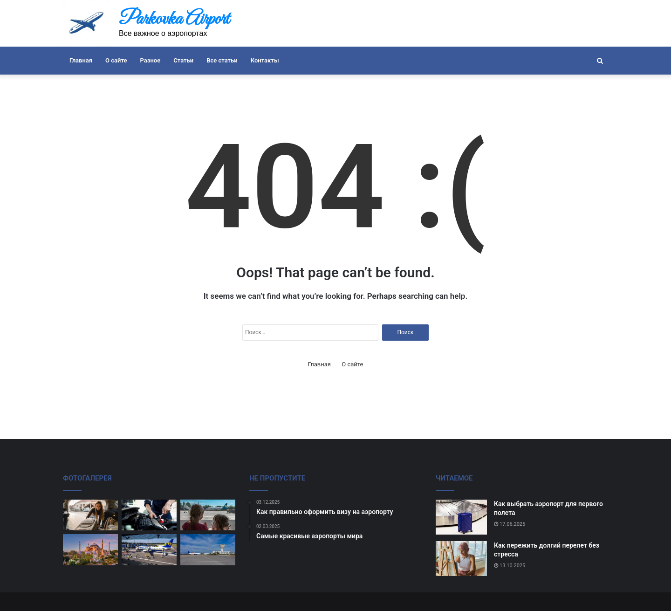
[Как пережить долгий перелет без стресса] (461, 558)
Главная (80, 60)
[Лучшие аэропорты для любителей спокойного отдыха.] (90, 549)
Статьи (183, 60)
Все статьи (222, 60)
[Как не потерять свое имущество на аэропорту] (149, 549)
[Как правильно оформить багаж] (90, 515)
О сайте (116, 60)
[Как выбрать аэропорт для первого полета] (461, 517)
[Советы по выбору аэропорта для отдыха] (207, 515)
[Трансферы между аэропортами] (207, 549)
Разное (150, 60)
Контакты (265, 60)
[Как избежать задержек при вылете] (149, 515)
